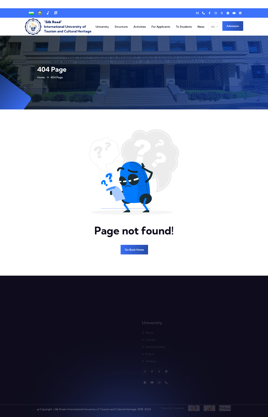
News (201, 26)
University (102, 26)
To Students (184, 26)
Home (41, 77)
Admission (232, 26)
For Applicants (161, 26)
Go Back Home (134, 249)
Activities (140, 26)
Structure (121, 26)
